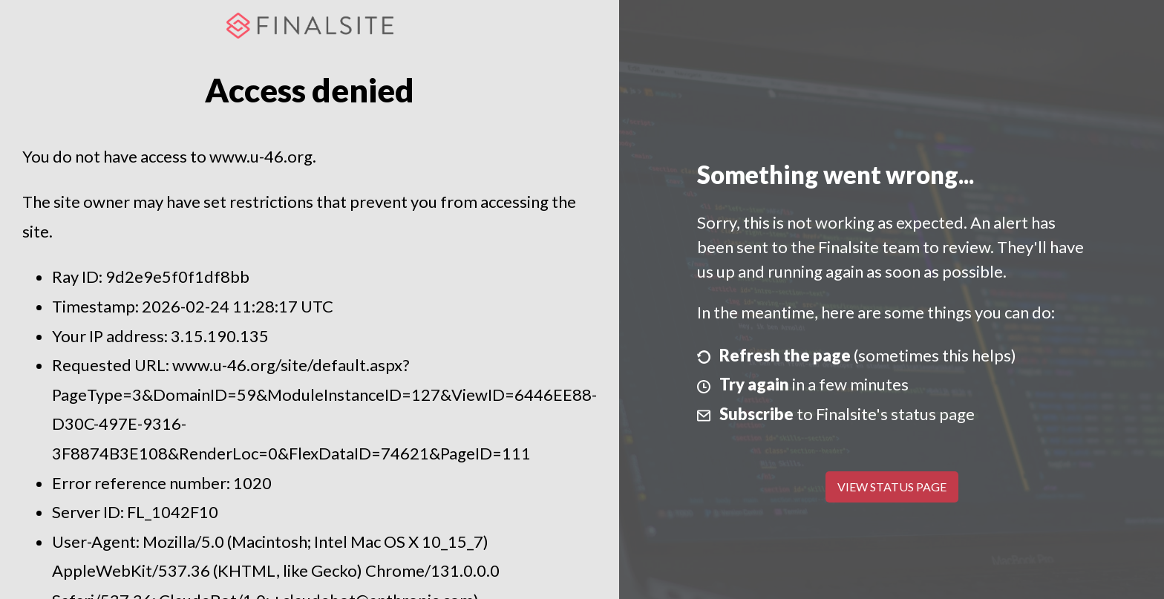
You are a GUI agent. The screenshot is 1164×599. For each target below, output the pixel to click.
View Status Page (891, 486)
